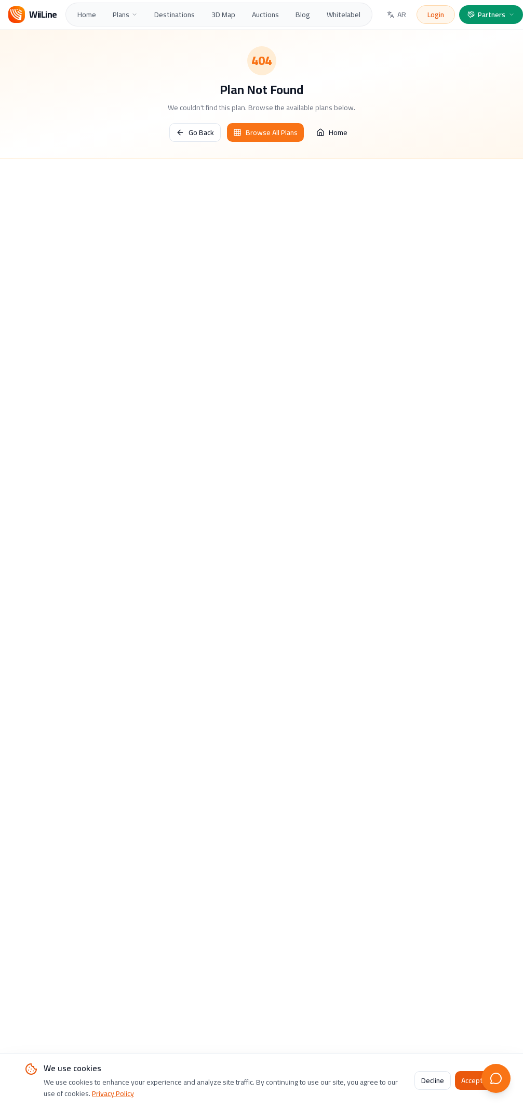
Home (86, 14)
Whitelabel (343, 14)
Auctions (265, 14)
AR (396, 14)
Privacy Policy (113, 1093)
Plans (125, 14)
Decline (432, 1080)
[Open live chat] (496, 1078)
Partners (491, 14)
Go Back (195, 132)
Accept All (476, 1080)
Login (435, 14)
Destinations (174, 14)
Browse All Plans (265, 132)
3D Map (223, 14)
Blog (303, 14)
